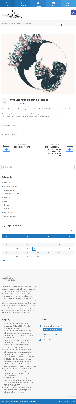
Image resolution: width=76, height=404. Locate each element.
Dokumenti (8, 183)
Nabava (7, 198)
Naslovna (4, 23)
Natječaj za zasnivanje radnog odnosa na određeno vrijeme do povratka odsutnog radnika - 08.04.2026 (18, 390)
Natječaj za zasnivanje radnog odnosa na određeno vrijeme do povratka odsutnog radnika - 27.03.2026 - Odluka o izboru (19, 333)
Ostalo (6, 209)
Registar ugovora (10, 216)
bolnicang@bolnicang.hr (50, 340)
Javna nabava (9, 190)
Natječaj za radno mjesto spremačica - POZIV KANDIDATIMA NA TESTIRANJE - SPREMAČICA (17, 326)
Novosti (10, 23)
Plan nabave (8, 212)
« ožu (3, 260)
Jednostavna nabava (11, 194)
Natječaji (7, 201)
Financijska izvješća (11, 186)
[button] (73, 12)
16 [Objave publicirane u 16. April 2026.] (34, 249)
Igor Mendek (21, 103)
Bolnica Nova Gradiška (29, 401)
